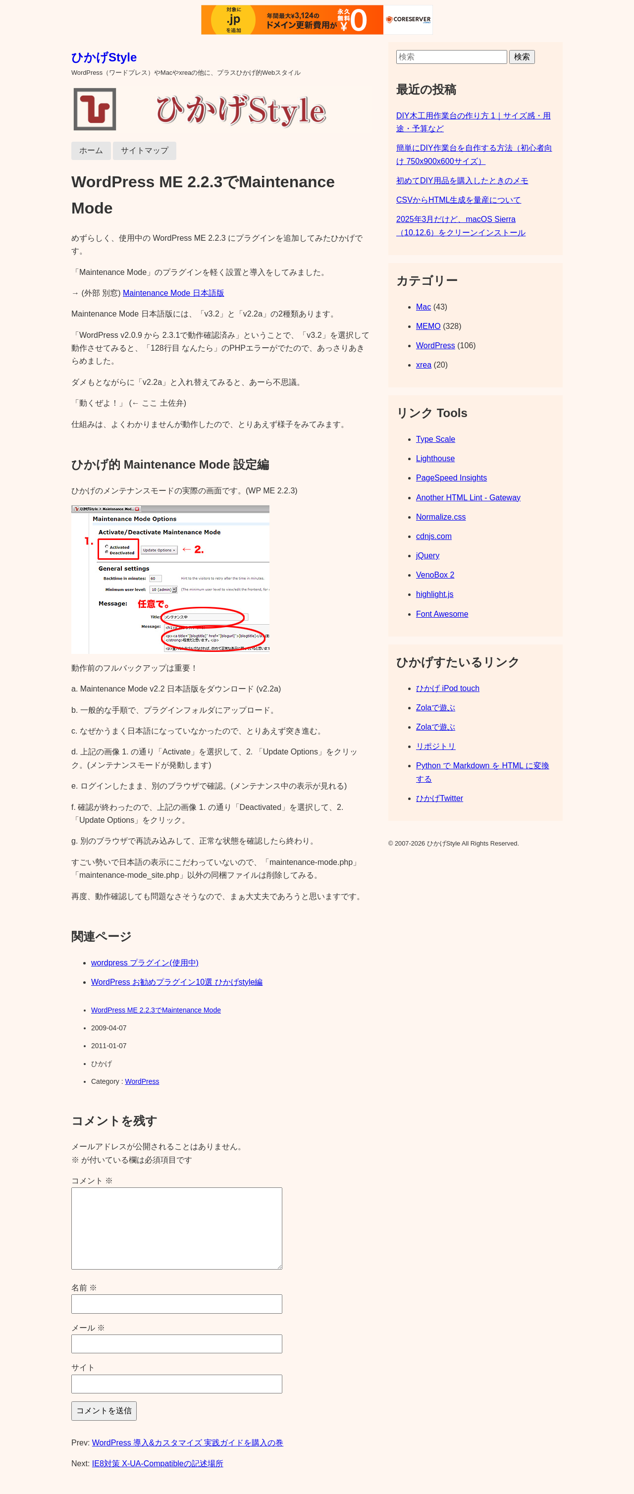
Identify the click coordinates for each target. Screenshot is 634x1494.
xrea (423, 365)
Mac (423, 307)
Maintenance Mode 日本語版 (173, 293)
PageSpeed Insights (451, 478)
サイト (83, 1367)
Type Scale (435, 439)
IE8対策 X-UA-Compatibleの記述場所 (157, 1463)
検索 (522, 57)
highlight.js (435, 594)
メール (88, 1328)
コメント (92, 1180)
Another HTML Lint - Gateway (468, 497)
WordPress (142, 1081)
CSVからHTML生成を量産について (458, 200)
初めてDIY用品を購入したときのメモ (462, 180)
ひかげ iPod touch (447, 688)
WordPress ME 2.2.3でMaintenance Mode (156, 1010)
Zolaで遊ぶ (435, 707)
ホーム (91, 150)
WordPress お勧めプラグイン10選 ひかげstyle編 (177, 982)
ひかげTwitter (439, 798)
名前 (84, 1287)
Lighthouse (435, 458)
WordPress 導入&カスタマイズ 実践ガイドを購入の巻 (187, 1443)
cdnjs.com (434, 536)
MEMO (428, 326)
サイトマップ (144, 150)
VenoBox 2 (435, 575)
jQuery (427, 555)
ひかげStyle (104, 57)
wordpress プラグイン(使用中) (145, 963)
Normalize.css (441, 517)
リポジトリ (436, 746)
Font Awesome (442, 614)
